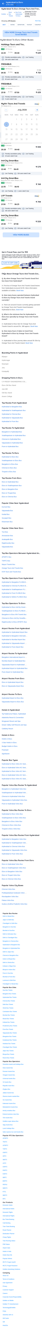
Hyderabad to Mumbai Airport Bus (13, 639)
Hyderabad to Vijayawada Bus (12, 418)
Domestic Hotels (7, 1205)
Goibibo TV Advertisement (10, 1304)
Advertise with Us (8, 1315)
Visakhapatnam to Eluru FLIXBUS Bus (15, 611)
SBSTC (5, 1159)
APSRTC (5, 1138)
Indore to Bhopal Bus (9, 959)
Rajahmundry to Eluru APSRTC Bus (14, 622)
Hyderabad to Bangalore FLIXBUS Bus (15, 582)
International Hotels (8, 1208)
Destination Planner (8, 1233)
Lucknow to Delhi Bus (9, 980)
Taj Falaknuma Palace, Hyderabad (14, 714)
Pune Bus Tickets (8, 1029)
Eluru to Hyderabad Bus (10, 482)
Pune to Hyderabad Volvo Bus (12, 804)
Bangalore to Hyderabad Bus (12, 432)
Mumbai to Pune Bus (9, 977)
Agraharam (6, 754)
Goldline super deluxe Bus (10, 1121)
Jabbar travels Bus (8, 1093)
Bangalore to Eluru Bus (10, 464)
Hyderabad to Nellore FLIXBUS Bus (14, 597)
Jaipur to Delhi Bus (8, 920)
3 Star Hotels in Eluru (9, 742)
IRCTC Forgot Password (10, 1265)
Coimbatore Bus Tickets (10, 1011)
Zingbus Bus (6, 1089)
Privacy (5, 1286)
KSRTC (5, 1174)
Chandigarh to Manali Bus (10, 984)
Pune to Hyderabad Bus (10, 446)
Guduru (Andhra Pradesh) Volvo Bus (14, 904)
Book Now (20, 290)
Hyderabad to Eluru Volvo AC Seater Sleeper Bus (19, 764)
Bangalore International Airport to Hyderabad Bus (19, 657)
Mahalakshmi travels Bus (10, 1107)
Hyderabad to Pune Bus (10, 421)
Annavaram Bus (7, 535)
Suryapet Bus (6, 518)
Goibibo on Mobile (8, 1300)
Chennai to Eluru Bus (9, 468)
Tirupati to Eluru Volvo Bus (11, 829)
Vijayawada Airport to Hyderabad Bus (15, 665)
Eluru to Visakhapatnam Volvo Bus (14, 868)
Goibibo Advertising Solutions (11, 1269)
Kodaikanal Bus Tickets (10, 1040)
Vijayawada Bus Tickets (10, 1033)
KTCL (4, 1191)
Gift (4, 1322)
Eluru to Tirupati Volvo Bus (11, 875)
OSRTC (5, 1152)
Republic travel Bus (8, 1085)
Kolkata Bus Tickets (8, 1022)
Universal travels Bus (9, 1078)
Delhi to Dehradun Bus (9, 934)
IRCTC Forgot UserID (9, 1262)
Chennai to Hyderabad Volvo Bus (13, 796)
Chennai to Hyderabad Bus (11, 439)
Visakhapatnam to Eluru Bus (12, 460)
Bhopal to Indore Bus (9, 969)
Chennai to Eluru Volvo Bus (11, 825)
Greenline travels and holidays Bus (13, 1064)
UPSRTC (5, 1145)
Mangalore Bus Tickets (9, 1036)
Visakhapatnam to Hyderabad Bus (14, 435)
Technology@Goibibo (9, 1307)
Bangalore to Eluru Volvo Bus (12, 821)
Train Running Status (9, 1241)
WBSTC (5, 1188)
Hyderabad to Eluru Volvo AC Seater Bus (16, 779)
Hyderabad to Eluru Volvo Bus (12, 814)
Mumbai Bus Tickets (9, 1015)
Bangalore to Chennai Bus (10, 941)
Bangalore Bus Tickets (9, 994)
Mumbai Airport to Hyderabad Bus (13, 661)
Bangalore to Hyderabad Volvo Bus (14, 789)
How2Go (5, 1325)
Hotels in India (7, 1251)
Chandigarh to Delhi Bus (10, 923)
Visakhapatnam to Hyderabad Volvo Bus (16, 792)
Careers (5, 1293)
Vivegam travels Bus (9, 1075)
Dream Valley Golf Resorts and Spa (14, 725)
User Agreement (7, 1282)
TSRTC (5, 1149)
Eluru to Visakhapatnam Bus (12, 485)
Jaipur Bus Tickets (8, 1051)
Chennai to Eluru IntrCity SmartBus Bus (15, 618)
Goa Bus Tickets (7, 990)
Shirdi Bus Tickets (8, 1008)
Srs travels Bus (7, 1100)
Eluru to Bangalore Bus (10, 489)
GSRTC (5, 1167)
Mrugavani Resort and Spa (11, 721)
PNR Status (6, 1244)
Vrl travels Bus (7, 1082)
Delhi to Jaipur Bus (8, 952)
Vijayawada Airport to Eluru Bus (13, 702)
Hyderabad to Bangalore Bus (12, 407)
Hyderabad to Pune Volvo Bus (12, 854)
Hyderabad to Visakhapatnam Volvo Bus (16, 843)
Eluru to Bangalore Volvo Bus (12, 871)
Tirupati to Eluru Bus (9, 472)
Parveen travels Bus (9, 1071)
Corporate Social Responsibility (12, 1297)
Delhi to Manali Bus (8, 916)
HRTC (4, 1156)
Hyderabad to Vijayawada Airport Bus (15, 643)
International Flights (8, 1216)
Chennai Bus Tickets (9, 1001)
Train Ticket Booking (9, 1226)
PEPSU (5, 1184)
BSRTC (5, 1181)
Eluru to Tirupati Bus (9, 493)
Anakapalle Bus (7, 539)
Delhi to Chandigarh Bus (10, 937)
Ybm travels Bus (7, 1117)
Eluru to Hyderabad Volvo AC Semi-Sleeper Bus (18, 775)
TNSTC (5, 1142)
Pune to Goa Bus (8, 973)
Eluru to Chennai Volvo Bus (11, 879)
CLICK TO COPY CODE (10, 263)
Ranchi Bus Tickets (8, 1058)
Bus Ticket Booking (8, 1219)
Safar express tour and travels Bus (13, 1132)
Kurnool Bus (6, 507)
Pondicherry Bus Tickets (10, 1026)
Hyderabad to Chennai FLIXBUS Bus (15, 586)
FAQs (4, 1311)
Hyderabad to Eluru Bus (10, 457)
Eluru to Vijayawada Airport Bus (13, 686)
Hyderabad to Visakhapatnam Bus (14, 410)
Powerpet (5, 750)
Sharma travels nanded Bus (11, 1096)
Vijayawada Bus (7, 510)
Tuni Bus (5, 532)
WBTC (5, 1177)
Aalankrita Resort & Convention (13, 717)
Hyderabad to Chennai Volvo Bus (13, 846)
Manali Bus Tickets (8, 1018)
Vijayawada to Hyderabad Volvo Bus (14, 800)
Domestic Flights (8, 1212)
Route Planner (7, 1230)
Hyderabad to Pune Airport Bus (12, 647)
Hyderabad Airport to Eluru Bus (12, 698)
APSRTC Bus (6, 557)
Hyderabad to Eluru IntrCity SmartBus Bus (16, 607)
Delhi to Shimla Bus (8, 962)
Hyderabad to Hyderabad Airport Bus (14, 632)
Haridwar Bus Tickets (9, 1043)
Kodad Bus (6, 514)
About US (5, 1275)
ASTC (4, 1163)
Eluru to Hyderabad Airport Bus (12, 682)
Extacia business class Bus (11, 1114)
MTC (4, 1199)
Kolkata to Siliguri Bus (9, 966)
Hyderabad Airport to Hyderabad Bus (14, 668)
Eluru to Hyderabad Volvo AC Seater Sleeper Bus (19, 767)
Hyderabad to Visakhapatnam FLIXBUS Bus (17, 589)
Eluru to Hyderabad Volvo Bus (12, 864)
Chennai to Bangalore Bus (10, 955)
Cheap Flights (7, 1237)
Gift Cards (6, 1318)
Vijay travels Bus (8, 1125)
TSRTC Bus (6, 561)
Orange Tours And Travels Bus (12, 568)
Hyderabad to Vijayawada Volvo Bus (14, 850)
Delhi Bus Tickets (8, 1004)
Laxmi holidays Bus (8, 1128)
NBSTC (5, 1195)
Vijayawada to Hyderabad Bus (12, 443)
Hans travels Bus (8, 1068)
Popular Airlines (7, 1258)
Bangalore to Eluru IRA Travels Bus (14, 614)
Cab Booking (6, 1223)
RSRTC (5, 1170)
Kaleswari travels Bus (9, 1103)
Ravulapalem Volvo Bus (10, 896)
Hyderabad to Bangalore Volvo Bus (14, 839)
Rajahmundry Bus (8, 543)
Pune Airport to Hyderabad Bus (12, 672)
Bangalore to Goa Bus (9, 927)
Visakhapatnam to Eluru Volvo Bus (14, 818)
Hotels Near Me (7, 1255)
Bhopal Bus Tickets (8, 1054)
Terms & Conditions (8, 1279)
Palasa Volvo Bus (8, 900)
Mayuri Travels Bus (8, 564)
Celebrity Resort (7, 729)
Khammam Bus (7, 522)
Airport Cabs (6, 1248)
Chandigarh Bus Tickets (10, 1047)
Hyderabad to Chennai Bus (11, 414)
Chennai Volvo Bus (8, 889)
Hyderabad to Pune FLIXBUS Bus (13, 593)
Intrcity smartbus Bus (9, 1110)
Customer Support (8, 1290)
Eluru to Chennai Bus (9, 497)
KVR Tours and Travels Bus (11, 572)
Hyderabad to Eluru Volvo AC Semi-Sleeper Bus (18, 771)
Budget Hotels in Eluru (9, 746)
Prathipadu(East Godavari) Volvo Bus (15, 893)
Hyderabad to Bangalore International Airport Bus (19, 636)
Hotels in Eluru (7, 739)
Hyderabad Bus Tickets (9, 997)
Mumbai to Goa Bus (9, 930)
